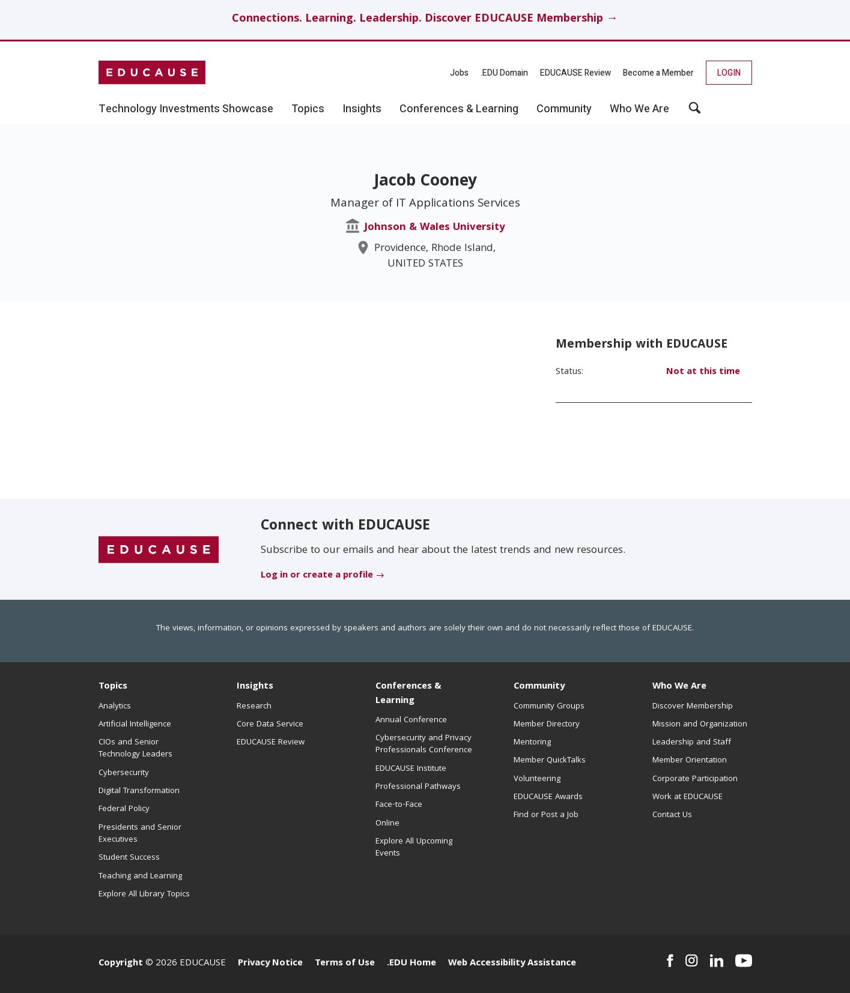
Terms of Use (345, 963)
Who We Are (679, 687)
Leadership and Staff (691, 742)
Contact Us (672, 815)
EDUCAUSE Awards (548, 797)
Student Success (129, 858)
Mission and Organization (699, 724)
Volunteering (537, 779)
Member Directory (547, 724)
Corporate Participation (695, 779)
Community (539, 687)
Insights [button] (361, 109)
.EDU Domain (504, 73)
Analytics (115, 706)
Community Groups (549, 706)
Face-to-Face (398, 805)
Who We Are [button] (639, 109)
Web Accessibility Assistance (512, 963)
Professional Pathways (418, 787)
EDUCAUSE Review (575, 73)
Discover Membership (692, 706)
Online (387, 823)
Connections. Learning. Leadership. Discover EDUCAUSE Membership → (425, 19)
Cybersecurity (124, 773)
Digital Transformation (139, 791)
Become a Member (658, 73)
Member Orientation (689, 760)
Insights (255, 687)
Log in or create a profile (317, 576)
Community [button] (564, 109)
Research (254, 706)
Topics (113, 687)
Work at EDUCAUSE (687, 797)
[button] (694, 112)
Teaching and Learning (140, 876)
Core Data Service (270, 724)
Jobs (459, 73)
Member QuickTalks (550, 760)
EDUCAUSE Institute (410, 769)
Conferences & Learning (408, 693)
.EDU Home (411, 963)
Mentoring (532, 742)
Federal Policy (124, 809)
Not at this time (703, 372)
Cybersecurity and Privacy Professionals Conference (423, 744)
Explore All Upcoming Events (413, 847)
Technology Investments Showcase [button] (186, 109)
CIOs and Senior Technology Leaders (135, 748)
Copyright (121, 963)
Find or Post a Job (546, 815)
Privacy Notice (270, 963)
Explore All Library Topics (144, 894)
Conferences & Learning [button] (458, 109)
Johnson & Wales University (434, 228)
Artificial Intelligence (135, 724)
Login (729, 73)
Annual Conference (411, 720)
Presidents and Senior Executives (140, 834)
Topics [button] (307, 109)
